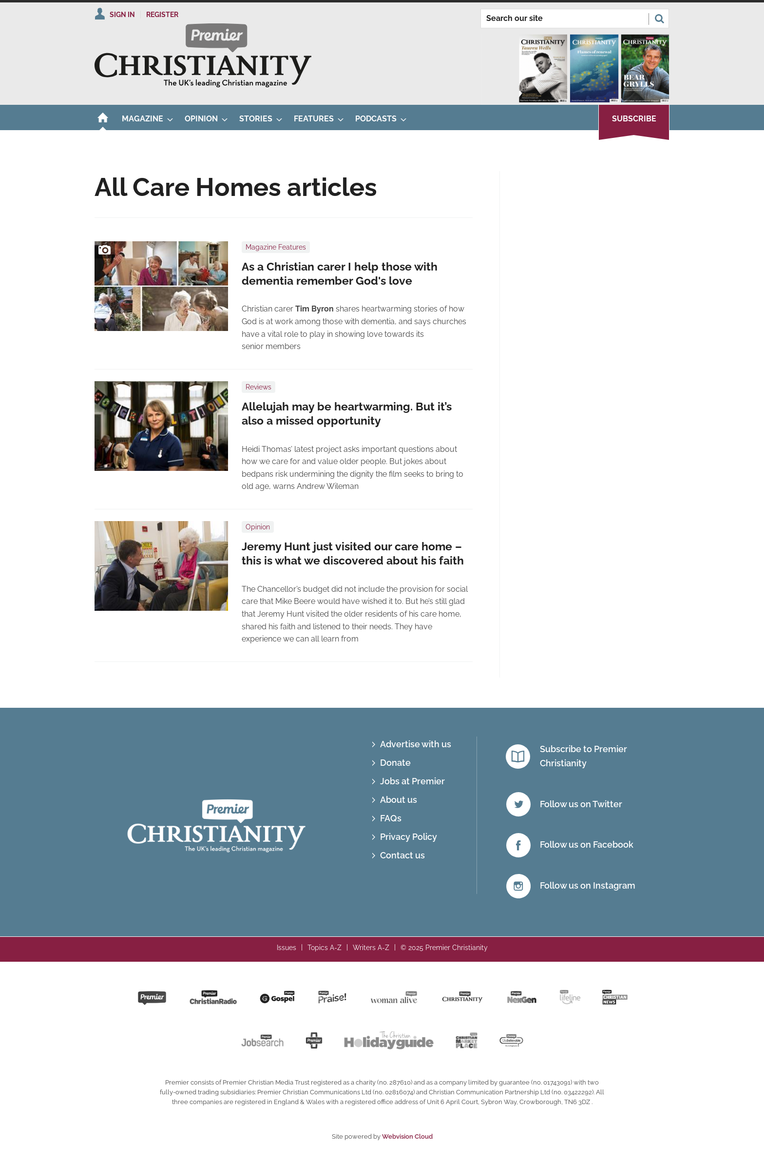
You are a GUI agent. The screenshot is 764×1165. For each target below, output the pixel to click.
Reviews (258, 387)
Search (659, 18)
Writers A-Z (371, 947)
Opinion (258, 527)
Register (162, 15)
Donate (395, 762)
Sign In (122, 15)
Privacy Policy (408, 837)
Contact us (402, 855)
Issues (286, 947)
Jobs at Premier (412, 781)
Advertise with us (415, 744)
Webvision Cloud (407, 1136)
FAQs (390, 818)
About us (398, 800)
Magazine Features (276, 247)
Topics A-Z (324, 947)
